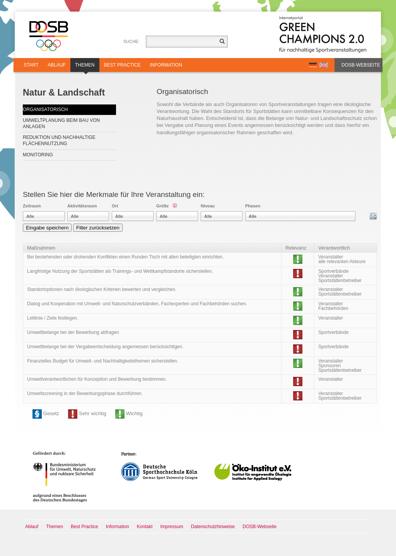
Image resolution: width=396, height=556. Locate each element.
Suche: (131, 41)
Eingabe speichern (47, 228)
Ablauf (57, 65)
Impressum (171, 526)
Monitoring (38, 154)
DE (312, 65)
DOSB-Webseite (360, 65)
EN (323, 65)
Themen (85, 67)
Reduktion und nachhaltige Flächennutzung (59, 140)
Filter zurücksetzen (97, 228)
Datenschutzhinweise (213, 526)
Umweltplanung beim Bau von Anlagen (61, 123)
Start (31, 65)
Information (166, 65)
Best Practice (122, 65)
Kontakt (145, 526)
